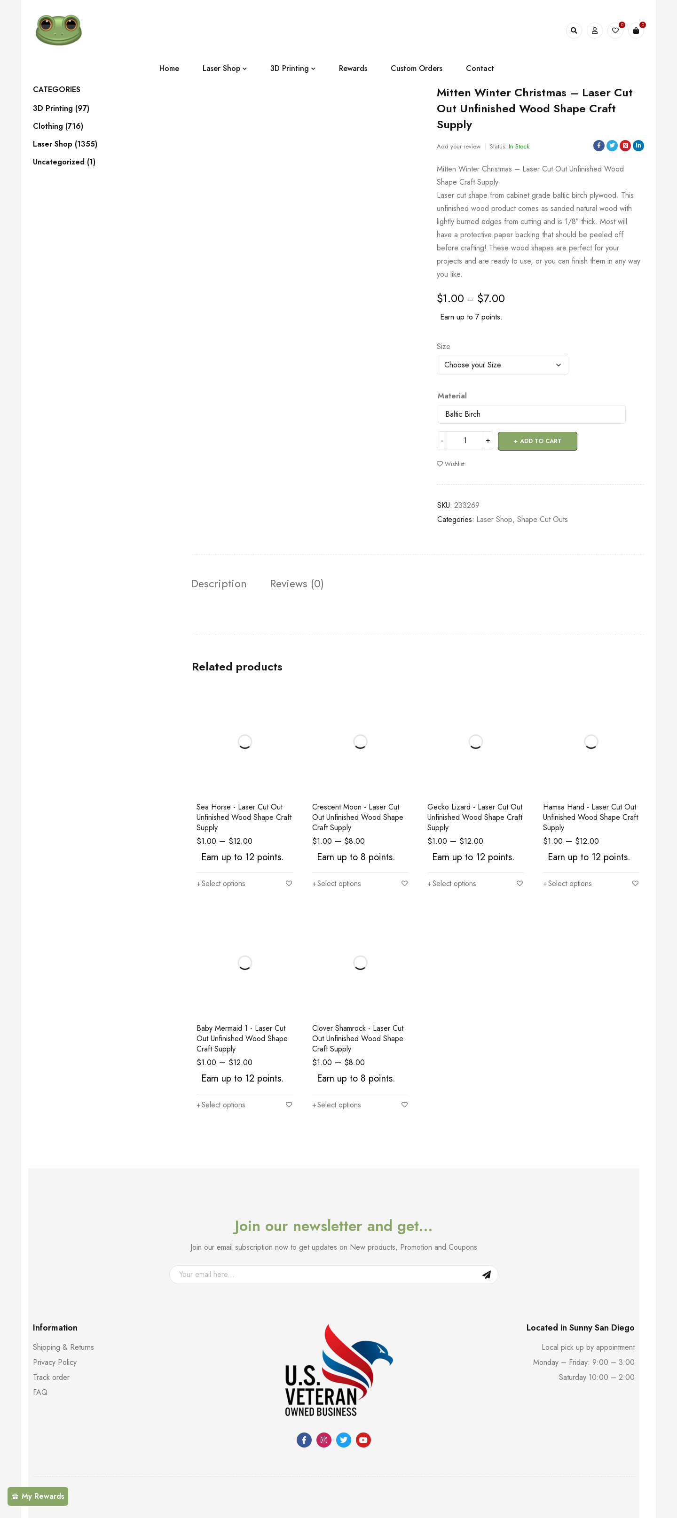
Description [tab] (220, 583)
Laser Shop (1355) (65, 144)
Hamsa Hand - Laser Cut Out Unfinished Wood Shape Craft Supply (590, 817)
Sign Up (486, 1274)
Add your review (458, 146)
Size (443, 347)
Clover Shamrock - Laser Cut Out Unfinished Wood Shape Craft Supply (357, 1038)
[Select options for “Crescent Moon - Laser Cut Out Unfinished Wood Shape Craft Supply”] (337, 884)
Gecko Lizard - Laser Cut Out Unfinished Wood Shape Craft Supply (474, 817)
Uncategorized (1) (64, 162)
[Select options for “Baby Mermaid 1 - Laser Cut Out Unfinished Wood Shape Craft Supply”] (222, 1105)
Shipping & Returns (63, 1347)
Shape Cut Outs (542, 519)
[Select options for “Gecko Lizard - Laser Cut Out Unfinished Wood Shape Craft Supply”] (452, 884)
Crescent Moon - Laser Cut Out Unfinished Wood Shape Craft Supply (357, 817)
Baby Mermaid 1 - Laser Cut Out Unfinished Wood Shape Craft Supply (242, 1038)
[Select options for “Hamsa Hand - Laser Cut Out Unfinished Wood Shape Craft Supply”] (568, 884)
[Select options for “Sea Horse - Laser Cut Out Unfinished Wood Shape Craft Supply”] (222, 884)
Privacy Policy (55, 1362)
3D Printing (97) (61, 108)
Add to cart (541, 440)
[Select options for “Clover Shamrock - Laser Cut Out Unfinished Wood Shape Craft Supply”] (337, 1105)
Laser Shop (494, 519)
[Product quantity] (465, 441)
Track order (51, 1377)
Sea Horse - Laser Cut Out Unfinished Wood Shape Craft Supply (244, 817)
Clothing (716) (58, 126)
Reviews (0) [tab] (299, 583)
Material (452, 396)
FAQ (40, 1392)
